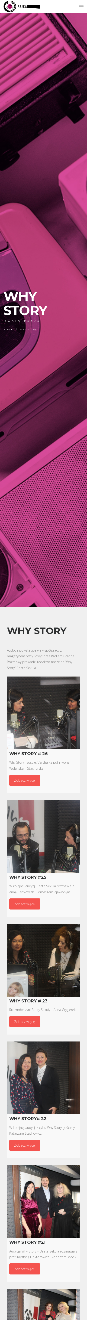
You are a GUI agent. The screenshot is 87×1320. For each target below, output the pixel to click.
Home (8, 329)
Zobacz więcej (24, 780)
